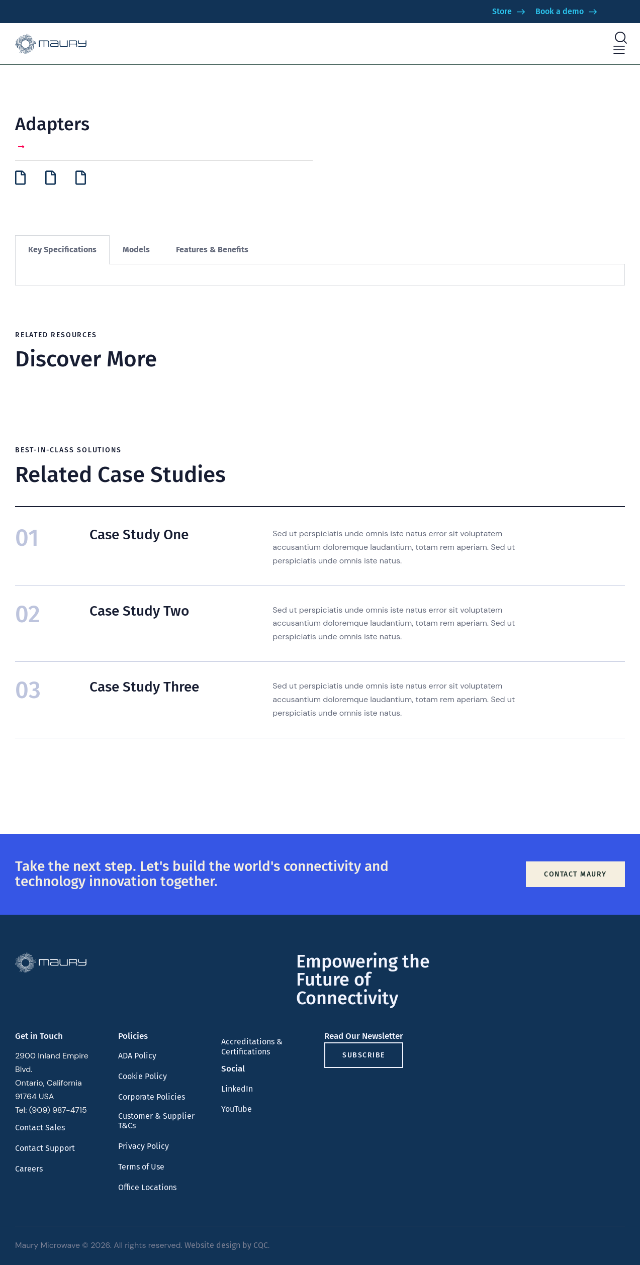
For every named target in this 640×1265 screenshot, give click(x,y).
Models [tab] (136, 249)
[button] (619, 50)
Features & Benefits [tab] (212, 249)
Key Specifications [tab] (62, 249)
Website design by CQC (226, 1245)
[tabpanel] (320, 274)
